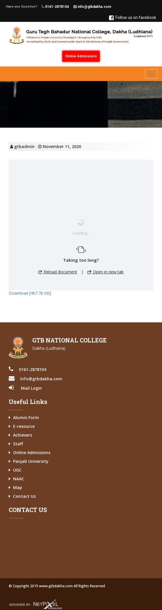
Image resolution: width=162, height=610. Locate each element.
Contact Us (24, 496)
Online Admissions (81, 56)
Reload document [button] (57, 272)
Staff (18, 443)
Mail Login (31, 388)
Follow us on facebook (132, 17)
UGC (17, 470)
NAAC (18, 478)
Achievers (22, 435)
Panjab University (31, 461)
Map (17, 487)
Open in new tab (106, 272)
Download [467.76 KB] (30, 293)
